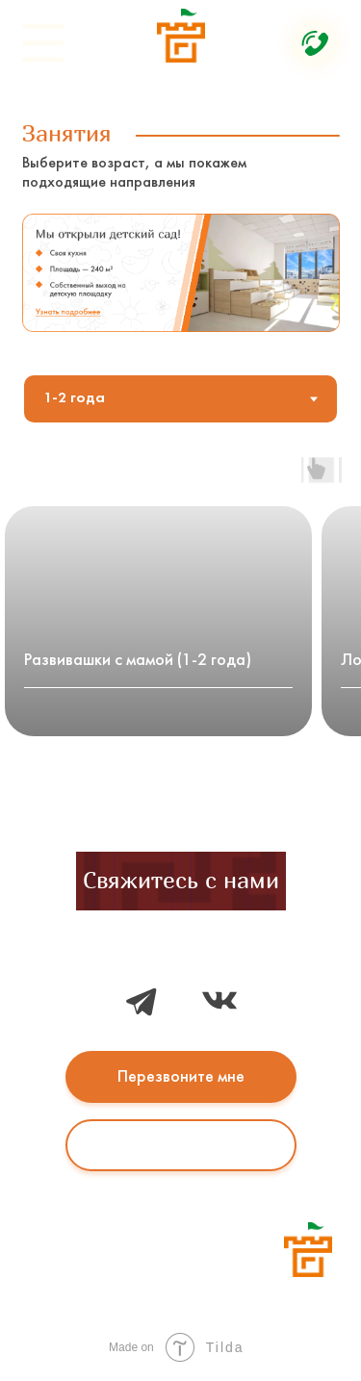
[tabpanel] (180, 627)
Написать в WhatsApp (181, 1145)
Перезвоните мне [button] (181, 1077)
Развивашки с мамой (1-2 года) (137, 660)
